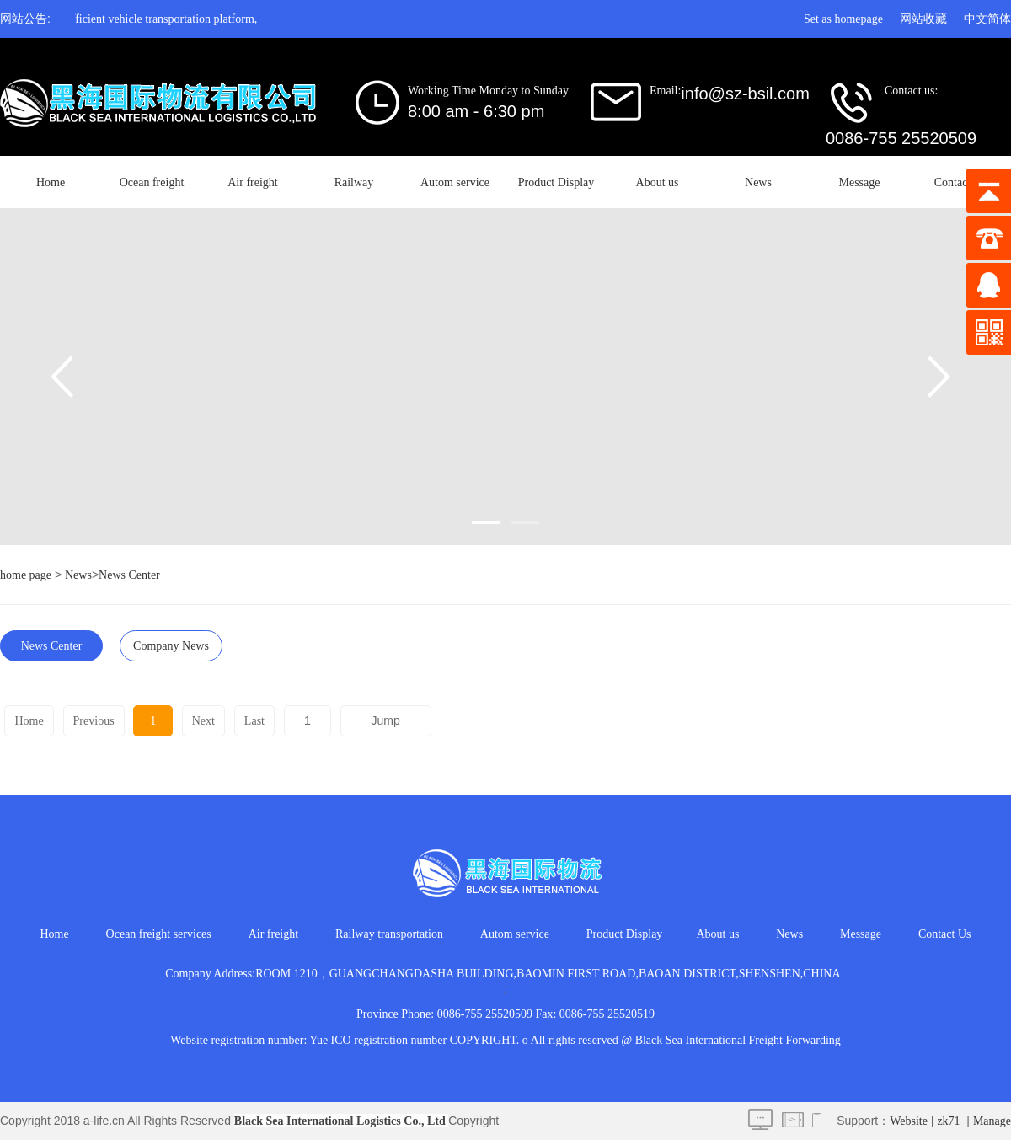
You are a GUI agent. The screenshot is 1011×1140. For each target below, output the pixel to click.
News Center (129, 575)
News (758, 182)
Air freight (252, 182)
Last (252, 721)
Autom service (454, 182)
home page (25, 575)
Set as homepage (843, 19)
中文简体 (987, 19)
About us (657, 182)
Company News (171, 646)
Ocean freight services (158, 934)
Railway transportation (389, 934)
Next (201, 721)
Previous (93, 721)
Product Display (556, 182)
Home (50, 182)
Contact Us (960, 182)
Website (909, 1121)
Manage (992, 1121)
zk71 (948, 1121)
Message (859, 182)
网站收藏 (923, 19)
